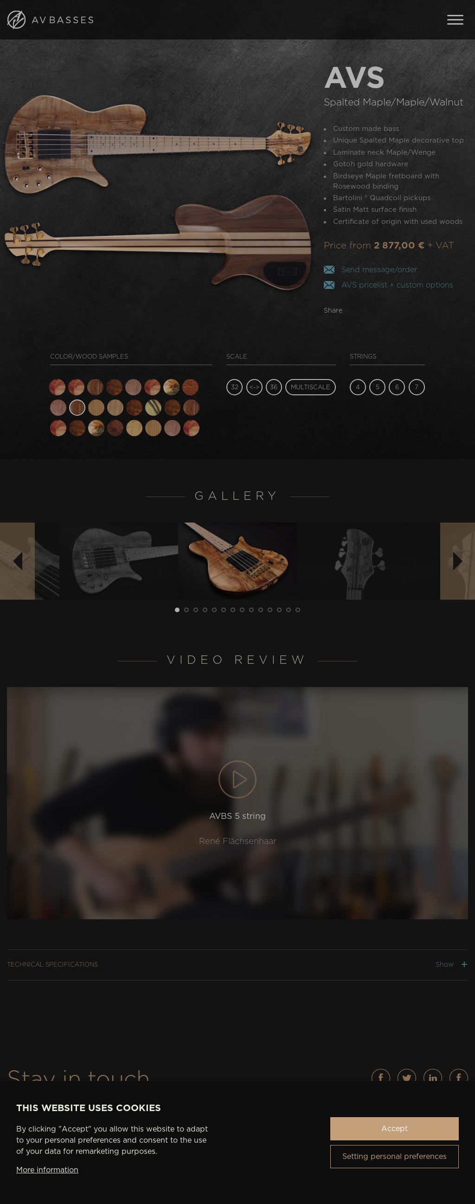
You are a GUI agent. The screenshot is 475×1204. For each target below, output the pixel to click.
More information (47, 1170)
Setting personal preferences (394, 1156)
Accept (394, 1128)
